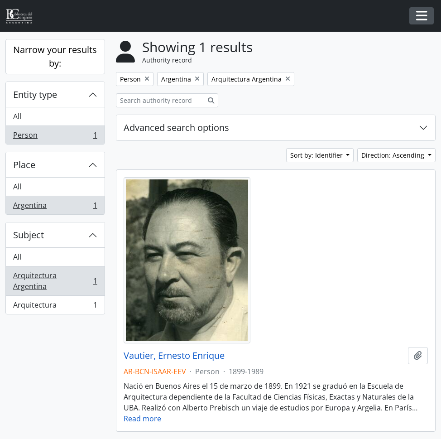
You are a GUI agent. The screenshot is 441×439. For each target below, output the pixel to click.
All (17, 116)
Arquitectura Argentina (55, 280)
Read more (142, 419)
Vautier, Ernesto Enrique (174, 355)
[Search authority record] (160, 100)
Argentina (55, 207)
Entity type (35, 94)
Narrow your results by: (55, 56)
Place (24, 165)
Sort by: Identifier (317, 155)
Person (55, 137)
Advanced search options (176, 127)
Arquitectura (55, 306)
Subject (28, 235)
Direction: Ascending (393, 155)
